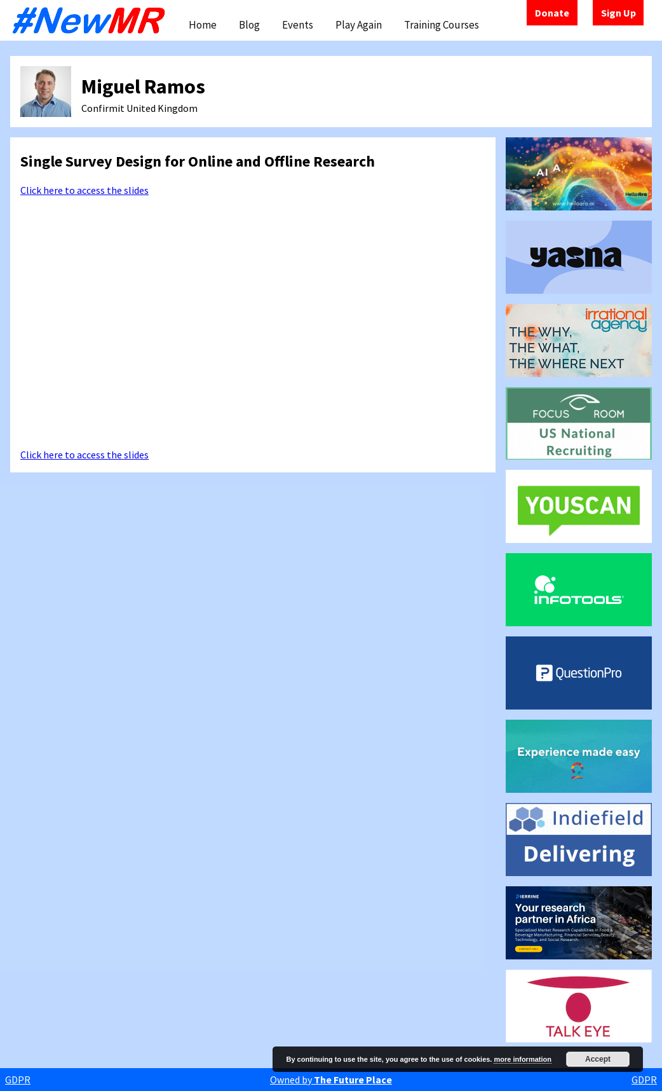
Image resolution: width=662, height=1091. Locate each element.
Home (203, 25)
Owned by (331, 1079)
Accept (598, 1059)
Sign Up (618, 12)
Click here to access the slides (84, 190)
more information (522, 1059)
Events (297, 25)
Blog (249, 25)
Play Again (358, 25)
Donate (552, 12)
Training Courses (441, 25)
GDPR (17, 1079)
